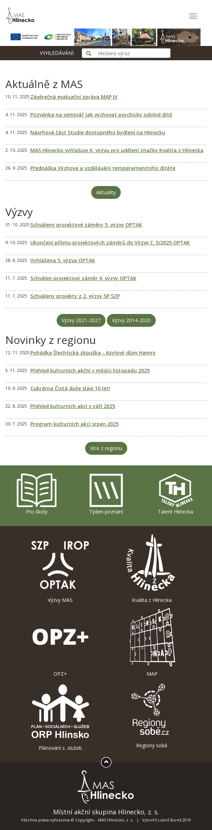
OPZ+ (60, 642)
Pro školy (36, 494)
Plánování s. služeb (60, 716)
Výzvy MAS (60, 568)
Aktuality (106, 192)
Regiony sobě (152, 715)
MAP (152, 642)
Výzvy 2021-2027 (81, 320)
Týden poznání (106, 494)
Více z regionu (106, 448)
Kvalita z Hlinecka (152, 568)
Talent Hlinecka (175, 494)
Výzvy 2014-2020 (131, 320)
